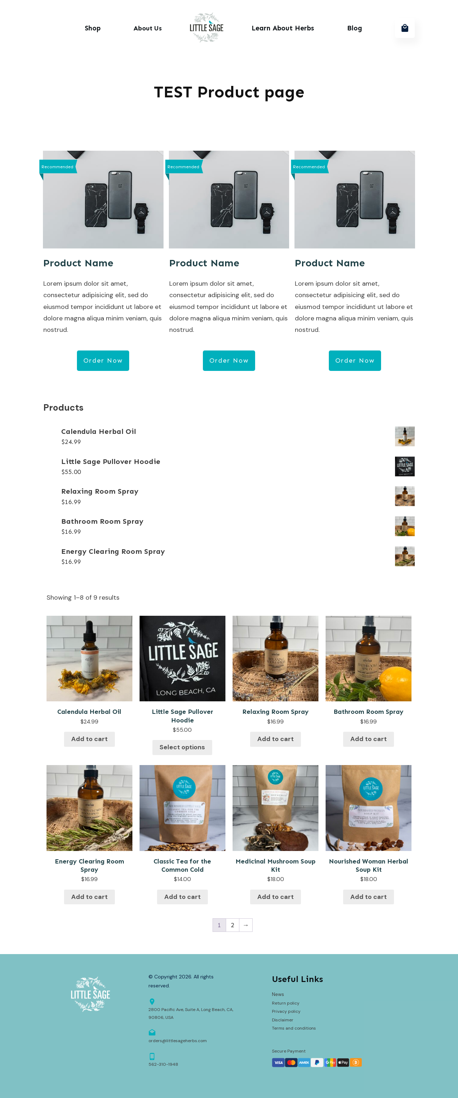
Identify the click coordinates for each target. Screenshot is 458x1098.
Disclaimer (282, 1020)
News (278, 994)
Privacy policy (286, 1011)
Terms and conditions (294, 1028)
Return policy (285, 1003)
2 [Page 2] (232, 925)
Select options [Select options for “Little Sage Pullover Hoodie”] (182, 747)
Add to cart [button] (89, 739)
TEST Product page (229, 92)
